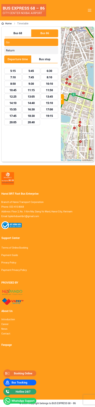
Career (5, 324)
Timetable (22, 23)
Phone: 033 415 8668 (12, 206)
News (4, 328)
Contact (5, 333)
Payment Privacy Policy (14, 270)
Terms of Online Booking (14, 247)
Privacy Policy (8, 262)
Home (6, 23)
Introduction (8, 319)
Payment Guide (9, 255)
